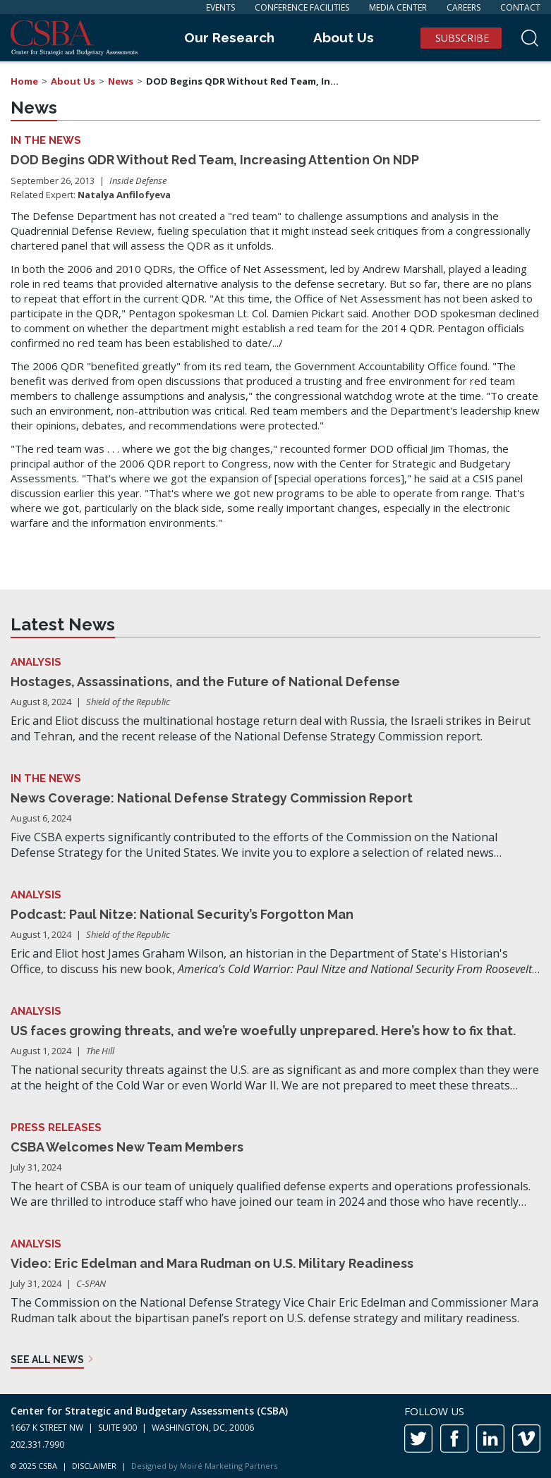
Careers (463, 7)
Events (220, 7)
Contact (520, 7)
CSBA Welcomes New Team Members (127, 1147)
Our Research (229, 37)
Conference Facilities (302, 7)
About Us (343, 37)
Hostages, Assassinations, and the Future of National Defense (205, 681)
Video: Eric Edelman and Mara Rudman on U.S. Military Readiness (212, 1263)
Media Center (398, 7)
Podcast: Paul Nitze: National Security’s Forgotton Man (182, 914)
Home (24, 81)
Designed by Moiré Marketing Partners (204, 1465)
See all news (47, 1359)
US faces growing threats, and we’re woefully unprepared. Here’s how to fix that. (263, 1030)
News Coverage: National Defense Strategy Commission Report (212, 797)
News (120, 81)
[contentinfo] (275, 1436)
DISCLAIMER (94, 1465)
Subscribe (462, 37)
